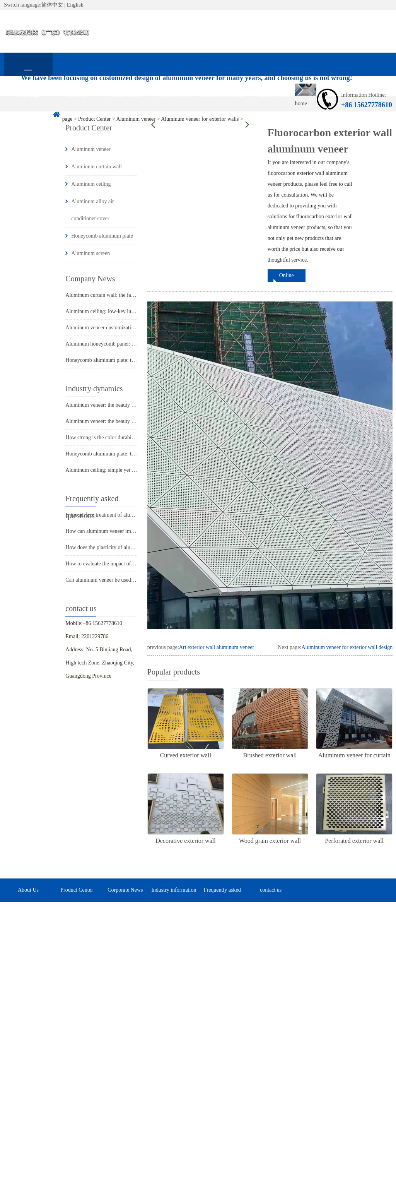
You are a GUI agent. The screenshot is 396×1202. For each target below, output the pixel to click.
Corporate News (173, 95)
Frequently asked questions (270, 99)
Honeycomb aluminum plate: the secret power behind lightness (133, 454)
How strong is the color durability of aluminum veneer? (125, 437)
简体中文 (52, 5)
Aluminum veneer (90, 149)
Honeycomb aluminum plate (102, 236)
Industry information (222, 95)
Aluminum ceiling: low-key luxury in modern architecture (128, 311)
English (75, 5)
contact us (28, 118)
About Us (76, 95)
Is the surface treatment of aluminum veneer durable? (123, 515)
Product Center (125, 95)
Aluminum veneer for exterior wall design (347, 647)
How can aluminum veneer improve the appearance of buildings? (136, 531)
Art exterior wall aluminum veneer (216, 647)
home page (28, 95)
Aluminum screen (90, 253)
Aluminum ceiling (91, 184)
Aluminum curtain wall (96, 167)
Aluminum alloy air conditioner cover (92, 210)
